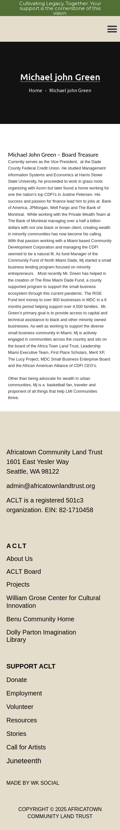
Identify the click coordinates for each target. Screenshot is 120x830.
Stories (16, 733)
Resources (21, 720)
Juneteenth (23, 761)
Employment (24, 693)
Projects (17, 584)
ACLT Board (23, 571)
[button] (112, 29)
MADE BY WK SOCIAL (32, 783)
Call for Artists (26, 747)
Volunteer (20, 706)
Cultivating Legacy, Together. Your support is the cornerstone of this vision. (60, 8)
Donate (16, 679)
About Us (19, 558)
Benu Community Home (40, 619)
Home (35, 90)
